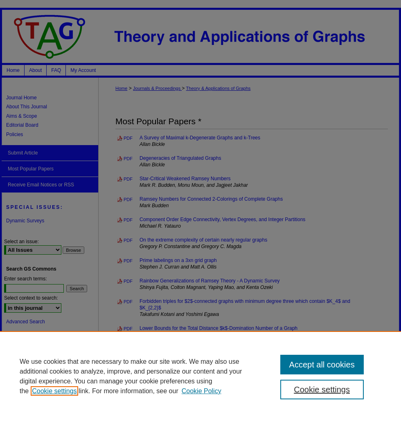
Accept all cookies (322, 364)
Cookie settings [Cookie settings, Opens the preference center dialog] (322, 389)
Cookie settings (54, 390)
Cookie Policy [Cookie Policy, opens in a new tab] (201, 390)
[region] (200, 376)
